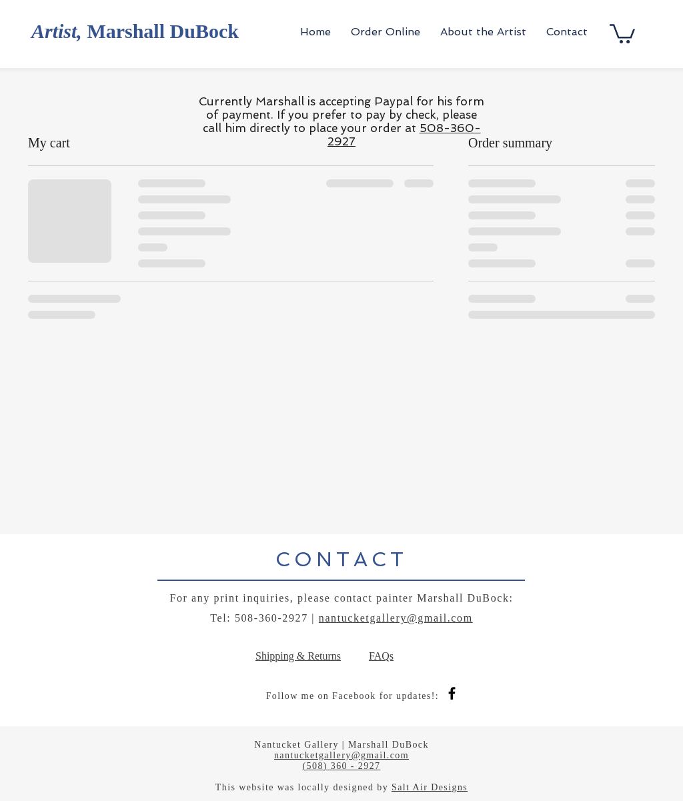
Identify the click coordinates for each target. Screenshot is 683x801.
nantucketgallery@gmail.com (396, 618)
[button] (622, 32)
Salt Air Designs (430, 787)
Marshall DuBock (135, 31)
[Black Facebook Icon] (452, 693)
